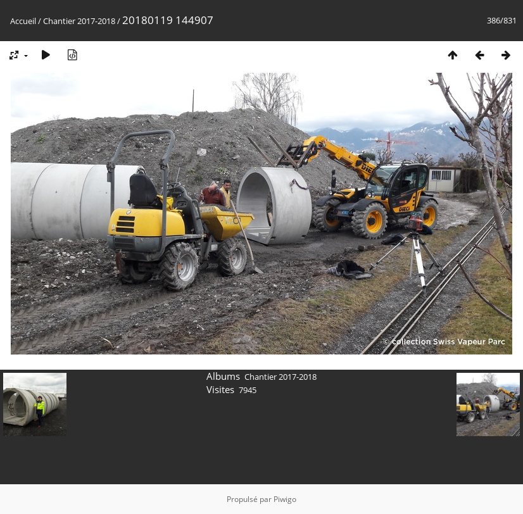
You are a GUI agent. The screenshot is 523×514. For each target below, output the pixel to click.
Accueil (23, 21)
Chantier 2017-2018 (79, 21)
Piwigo (285, 499)
